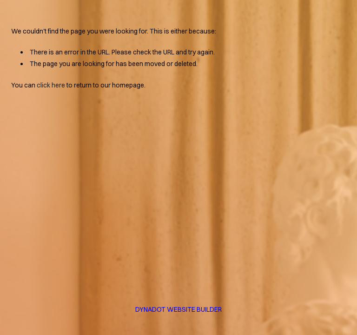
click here (51, 85)
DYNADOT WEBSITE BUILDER (178, 309)
